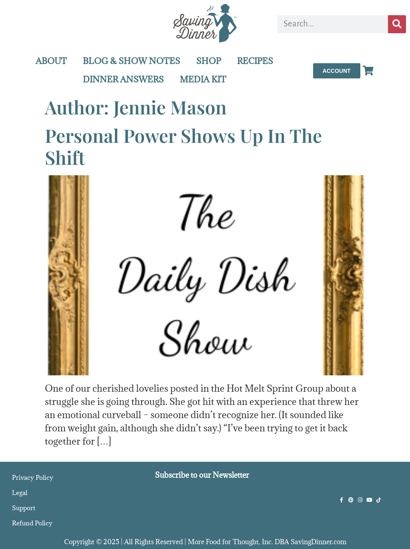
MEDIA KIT (203, 79)
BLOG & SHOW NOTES (131, 61)
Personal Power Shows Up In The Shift (183, 146)
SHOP (208, 61)
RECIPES (255, 61)
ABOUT (51, 61)
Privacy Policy (32, 477)
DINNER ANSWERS (123, 79)
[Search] (397, 24)
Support (23, 508)
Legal (19, 493)
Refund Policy (32, 523)
